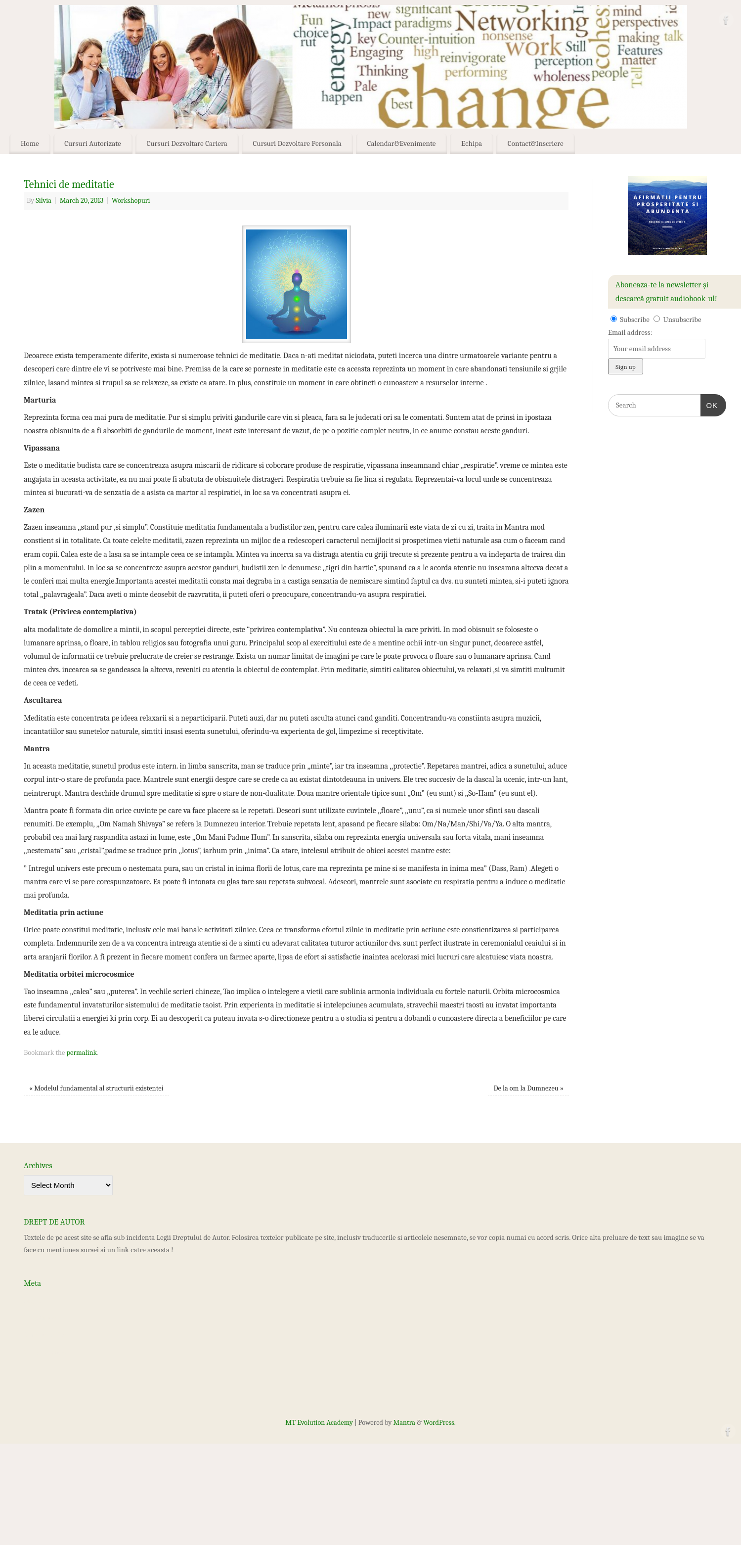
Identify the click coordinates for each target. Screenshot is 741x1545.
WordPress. (439, 1422)
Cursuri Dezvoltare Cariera (186, 143)
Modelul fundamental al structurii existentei (96, 1088)
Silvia (43, 200)
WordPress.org (45, 1352)
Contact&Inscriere (536, 143)
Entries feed (42, 1317)
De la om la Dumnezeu (529, 1088)
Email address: (630, 332)
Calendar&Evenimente (401, 143)
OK (709, 404)
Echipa (471, 143)
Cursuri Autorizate (92, 143)
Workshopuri (131, 200)
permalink (82, 1052)
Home (30, 143)
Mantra (404, 1422)
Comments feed (47, 1334)
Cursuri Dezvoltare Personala (297, 143)
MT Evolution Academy (319, 1422)
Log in (33, 1300)
